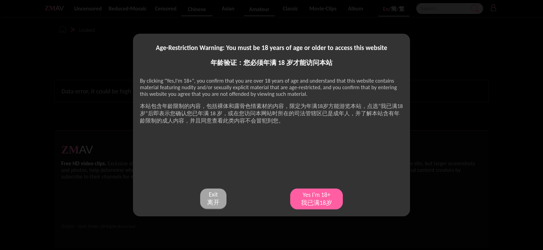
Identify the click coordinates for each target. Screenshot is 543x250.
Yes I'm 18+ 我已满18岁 (316, 199)
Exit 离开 (213, 198)
